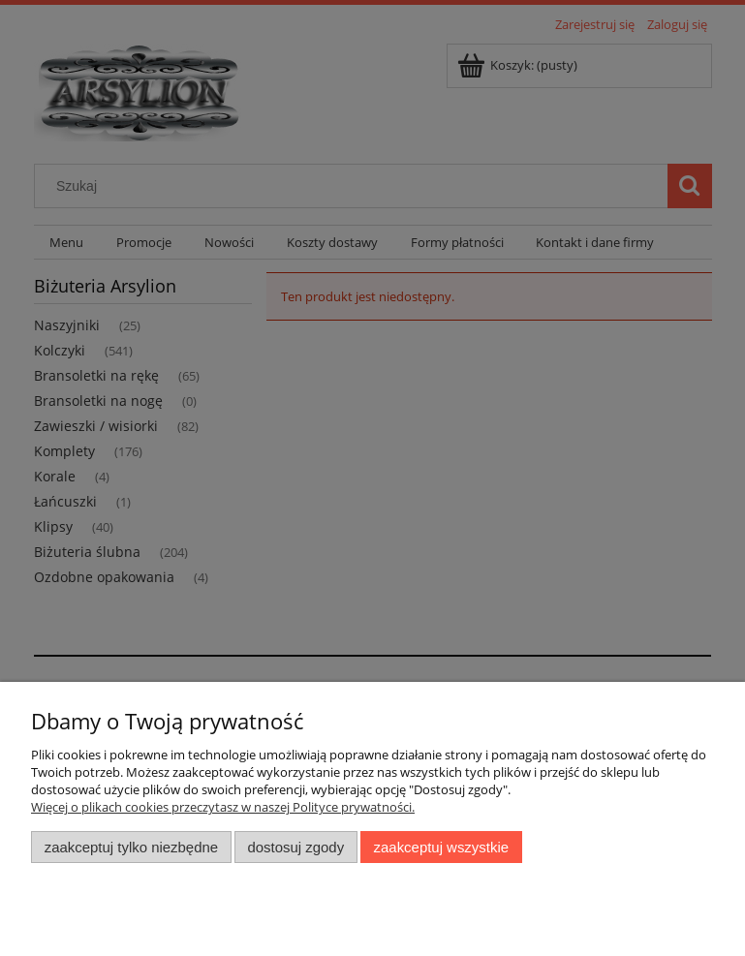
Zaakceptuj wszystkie (441, 847)
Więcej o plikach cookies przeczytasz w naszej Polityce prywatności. (223, 807)
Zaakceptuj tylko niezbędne (131, 847)
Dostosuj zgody (295, 847)
